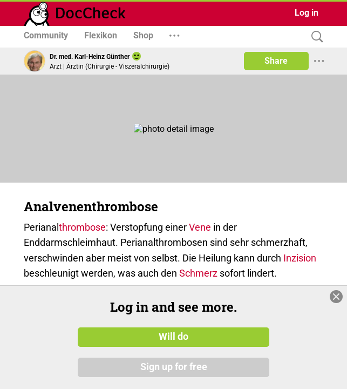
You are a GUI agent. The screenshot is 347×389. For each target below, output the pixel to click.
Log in (306, 13)
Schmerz (198, 273)
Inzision (299, 258)
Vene (200, 227)
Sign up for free (173, 366)
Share (276, 61)
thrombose (82, 227)
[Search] (314, 37)
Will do (173, 336)
